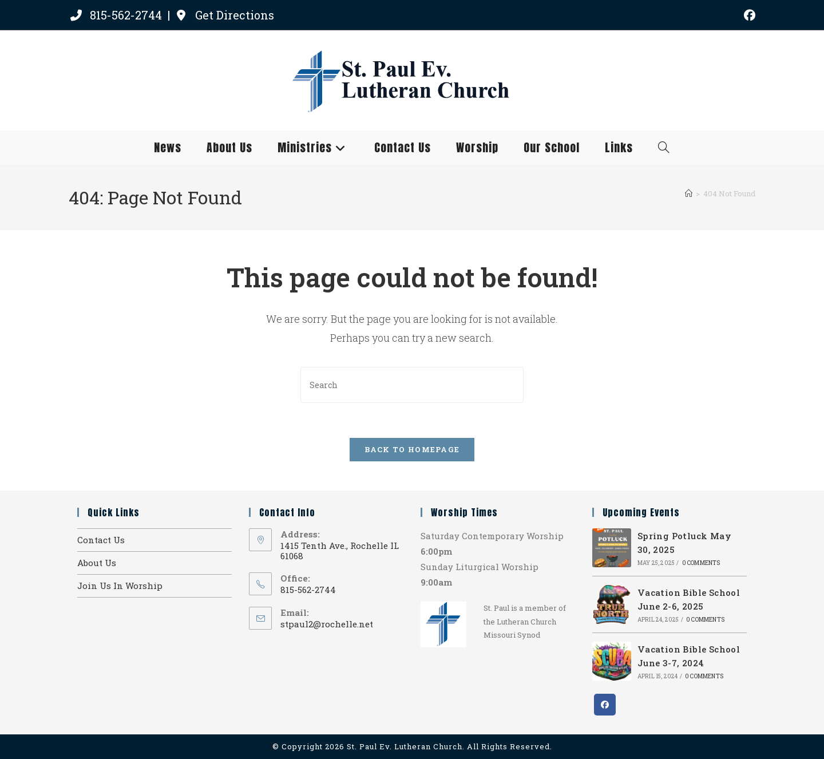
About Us (96, 562)
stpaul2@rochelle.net (326, 624)
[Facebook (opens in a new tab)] (747, 15)
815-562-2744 (117, 14)
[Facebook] (605, 704)
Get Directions (224, 14)
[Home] (688, 193)
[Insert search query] (412, 385)
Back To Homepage (412, 449)
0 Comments (701, 563)
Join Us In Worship (120, 585)
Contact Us (101, 539)
